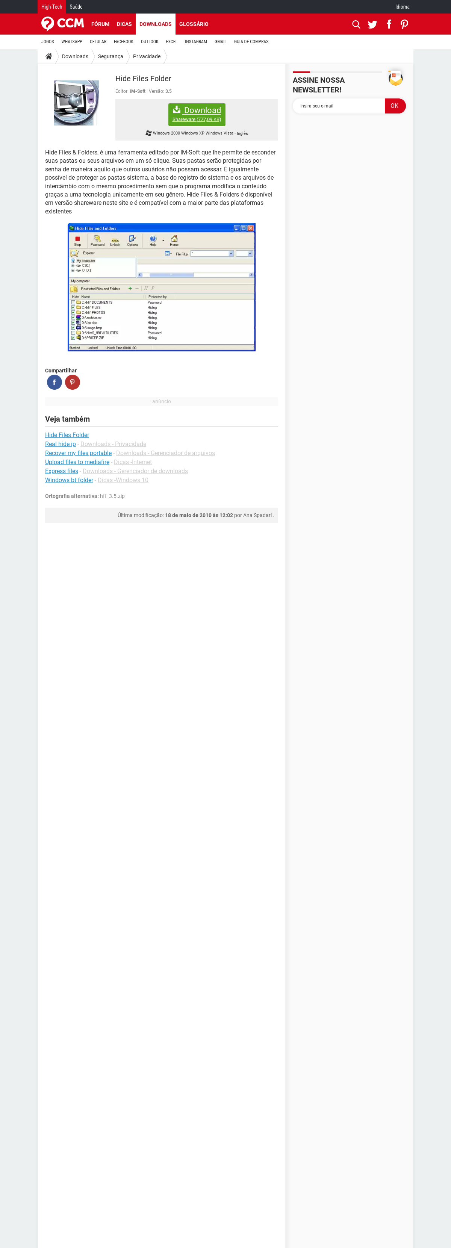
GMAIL (221, 41)
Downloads (155, 24)
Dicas (124, 24)
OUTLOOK (150, 41)
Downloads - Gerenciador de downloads (135, 471)
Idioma (402, 7)
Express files (61, 471)
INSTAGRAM (196, 41)
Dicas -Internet (133, 462)
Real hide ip (60, 444)
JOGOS (47, 41)
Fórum (100, 24)
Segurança (110, 56)
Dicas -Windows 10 (123, 480)
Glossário (194, 24)
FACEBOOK (123, 41)
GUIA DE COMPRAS (251, 41)
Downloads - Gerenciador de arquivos (165, 453)
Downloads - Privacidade (113, 444)
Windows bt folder (69, 480)
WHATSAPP (72, 41)
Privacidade (146, 56)
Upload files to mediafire (77, 462)
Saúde (76, 7)
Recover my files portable (78, 453)
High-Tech (51, 7)
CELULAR (98, 41)
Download (197, 114)
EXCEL (171, 41)
